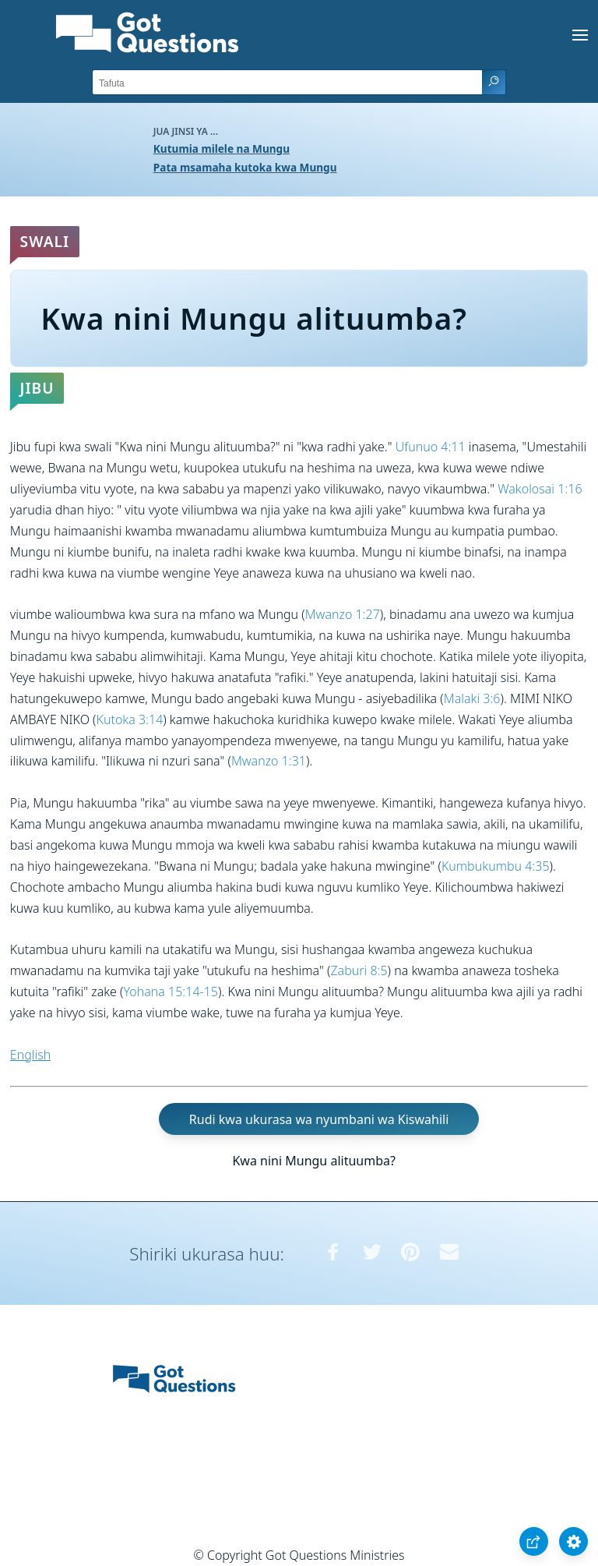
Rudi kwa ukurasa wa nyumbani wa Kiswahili (318, 1118)
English (30, 1054)
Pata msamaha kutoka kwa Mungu (245, 167)
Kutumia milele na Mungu (221, 148)
